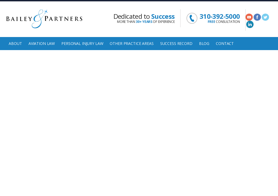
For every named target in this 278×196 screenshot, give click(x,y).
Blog (204, 43)
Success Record (176, 43)
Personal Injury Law (82, 43)
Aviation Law (42, 43)
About (15, 43)
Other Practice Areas (131, 43)
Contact (225, 43)
